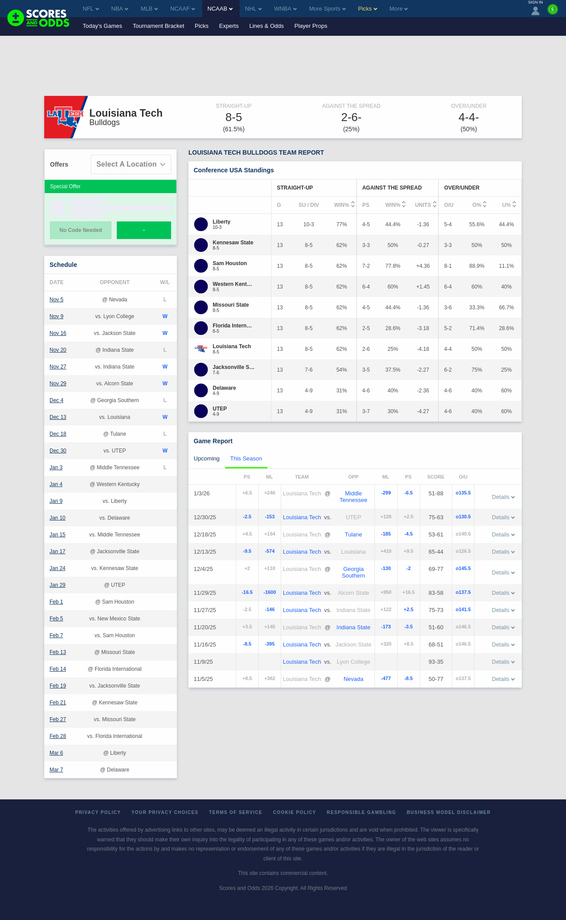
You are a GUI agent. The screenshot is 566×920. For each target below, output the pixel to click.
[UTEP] (220, 408)
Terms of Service (236, 812)
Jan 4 (56, 484)
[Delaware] (224, 388)
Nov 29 (58, 383)
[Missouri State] (231, 305)
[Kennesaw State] (233, 242)
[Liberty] (221, 221)
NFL (91, 8)
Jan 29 (57, 585)
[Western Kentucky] (234, 284)
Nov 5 (56, 300)
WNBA (285, 8)
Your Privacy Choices (165, 812)
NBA (120, 8)
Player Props (310, 26)
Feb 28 (58, 736)
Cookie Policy (294, 812)
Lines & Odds (266, 26)
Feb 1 (56, 602)
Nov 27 (58, 367)
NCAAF (182, 8)
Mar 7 (56, 770)
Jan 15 (57, 535)
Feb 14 (58, 669)
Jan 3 (56, 467)
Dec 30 (58, 451)
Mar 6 (56, 753)
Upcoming (207, 458)
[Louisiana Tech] (232, 346)
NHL (253, 8)
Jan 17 (57, 551)
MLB (149, 8)
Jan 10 (57, 518)
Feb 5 (56, 619)
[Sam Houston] (230, 263)
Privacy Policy (98, 812)
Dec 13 (58, 417)
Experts (229, 26)
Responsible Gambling (361, 812)
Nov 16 (58, 333)
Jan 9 (56, 501)
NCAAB (220, 8)
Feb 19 (58, 686)
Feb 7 (56, 635)
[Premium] (553, 13)
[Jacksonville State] (234, 367)
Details (503, 497)
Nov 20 (58, 350)
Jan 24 (57, 568)
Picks (202, 26)
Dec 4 (56, 400)
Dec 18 (58, 434)
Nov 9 (56, 316)
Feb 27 (58, 719)
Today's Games (102, 26)
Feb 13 (58, 652)
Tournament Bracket (158, 26)
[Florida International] (234, 325)
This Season (246, 458)
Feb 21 (58, 703)
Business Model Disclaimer (449, 812)
